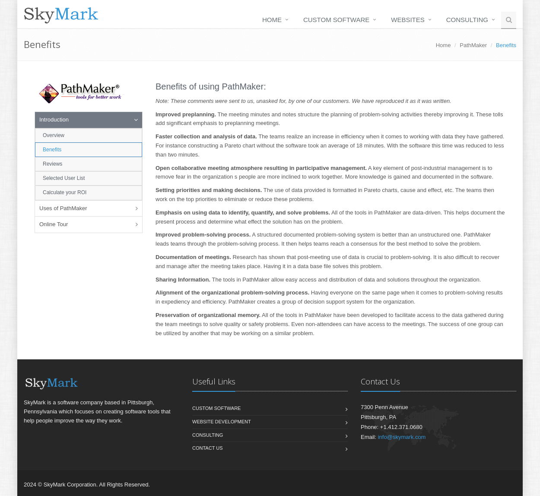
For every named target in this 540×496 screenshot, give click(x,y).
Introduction (54, 119)
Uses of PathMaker (63, 208)
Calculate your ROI (64, 192)
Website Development (221, 421)
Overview (53, 135)
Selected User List (64, 178)
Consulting (467, 19)
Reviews (52, 164)
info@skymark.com (402, 437)
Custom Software (336, 19)
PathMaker (473, 45)
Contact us (207, 448)
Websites (408, 19)
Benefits (52, 150)
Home (272, 19)
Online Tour (53, 224)
